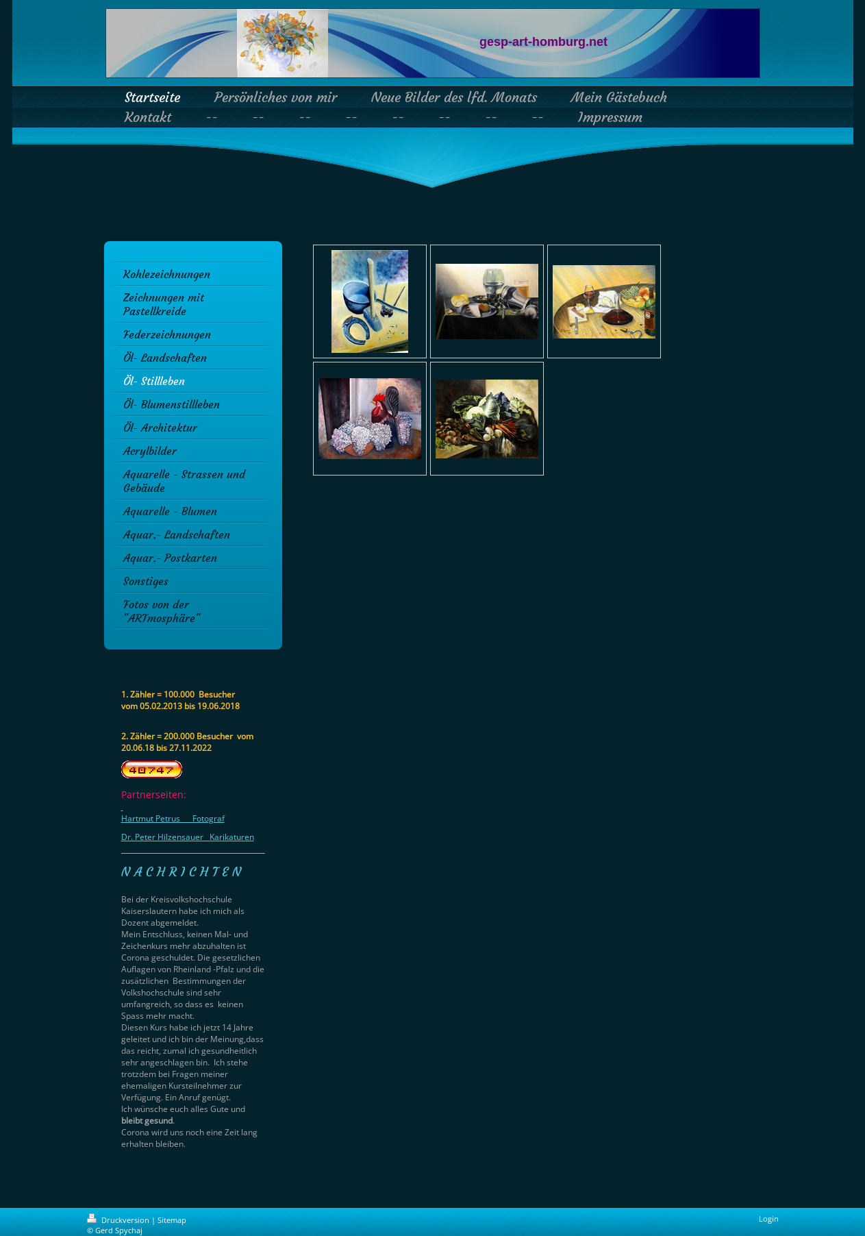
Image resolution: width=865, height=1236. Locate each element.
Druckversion (119, 1220)
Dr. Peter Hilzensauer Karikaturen (187, 837)
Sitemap (172, 1220)
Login (769, 1218)
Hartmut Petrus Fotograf (173, 818)
